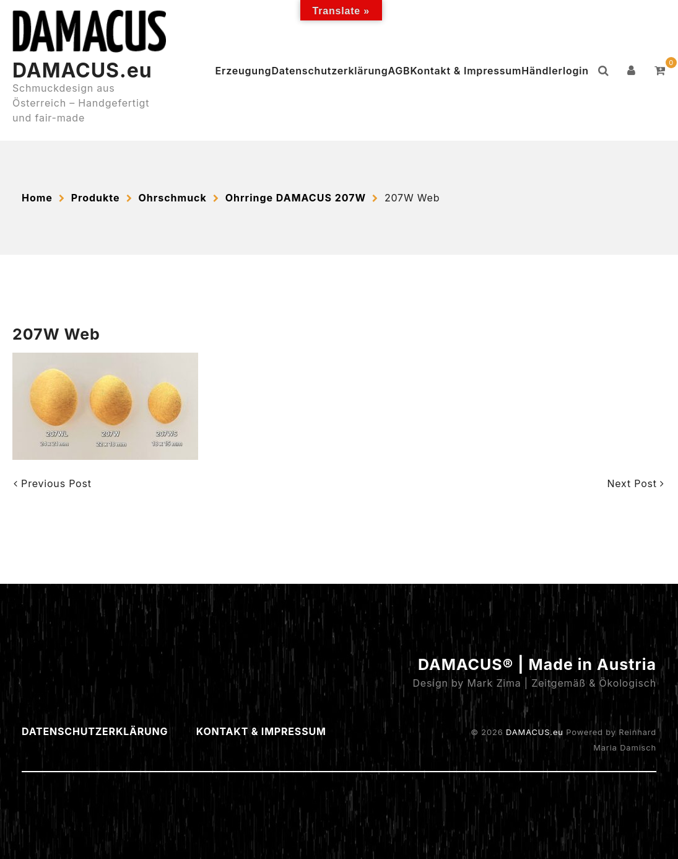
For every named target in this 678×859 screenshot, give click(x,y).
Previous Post (53, 483)
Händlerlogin (555, 70)
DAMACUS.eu (82, 70)
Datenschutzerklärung (329, 70)
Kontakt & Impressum (465, 70)
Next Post (635, 483)
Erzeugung (243, 70)
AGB (399, 70)
